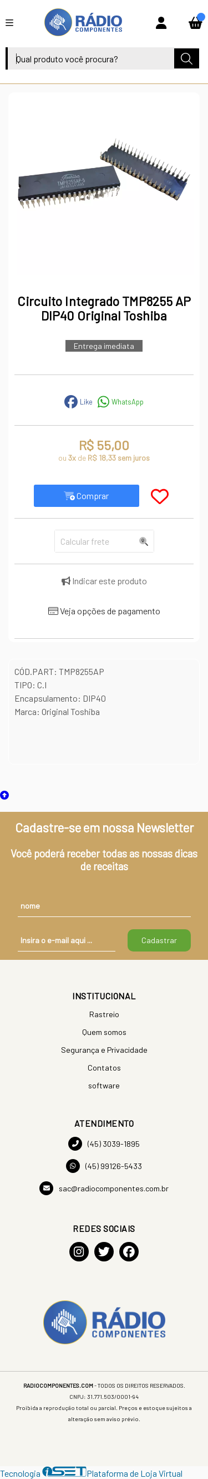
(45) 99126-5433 (104, 1166)
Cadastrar (159, 940)
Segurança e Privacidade (104, 1049)
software (104, 1085)
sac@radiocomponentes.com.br (104, 1188)
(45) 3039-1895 (104, 1144)
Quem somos (104, 1032)
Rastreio (104, 1014)
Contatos (104, 1067)
